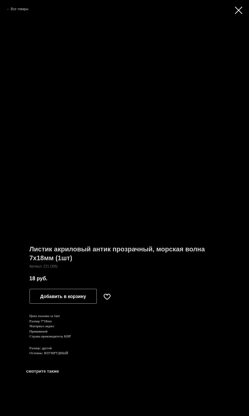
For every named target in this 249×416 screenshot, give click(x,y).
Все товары (20, 9)
